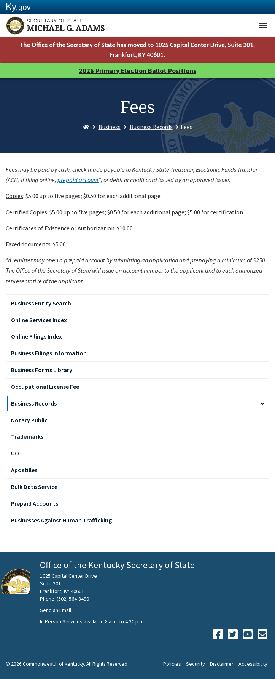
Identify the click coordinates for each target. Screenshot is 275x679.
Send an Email (55, 610)
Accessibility (252, 663)
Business (110, 127)
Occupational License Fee (45, 386)
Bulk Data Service (34, 486)
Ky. (18, 7)
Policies (172, 663)
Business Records (151, 127)
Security (195, 663)
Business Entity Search (41, 303)
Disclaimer (222, 663)
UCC (16, 453)
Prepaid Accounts (34, 503)
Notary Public (29, 420)
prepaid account (78, 180)
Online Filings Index (36, 336)
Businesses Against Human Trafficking (61, 520)
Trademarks (27, 436)
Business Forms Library (41, 370)
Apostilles (24, 470)
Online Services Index (39, 320)
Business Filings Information (49, 353)
